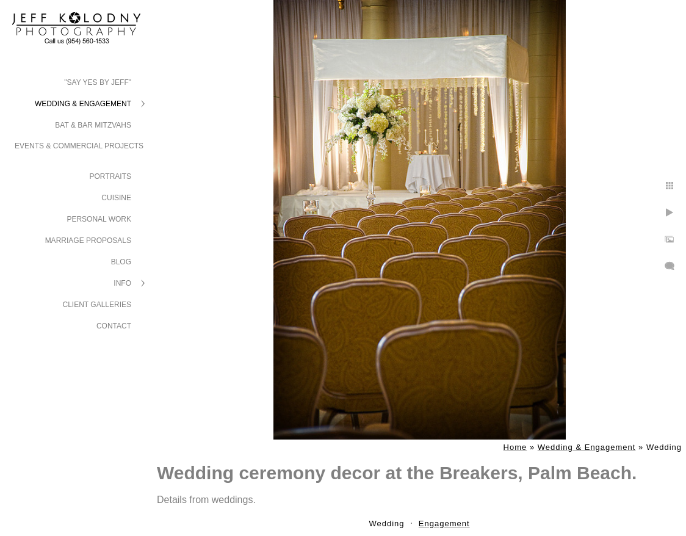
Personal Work (99, 219)
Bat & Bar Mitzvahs (93, 125)
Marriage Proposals (88, 240)
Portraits (110, 176)
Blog (121, 262)
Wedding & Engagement (83, 104)
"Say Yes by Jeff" (97, 82)
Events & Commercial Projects (79, 146)
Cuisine (116, 198)
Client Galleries (97, 304)
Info (122, 283)
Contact (113, 326)
